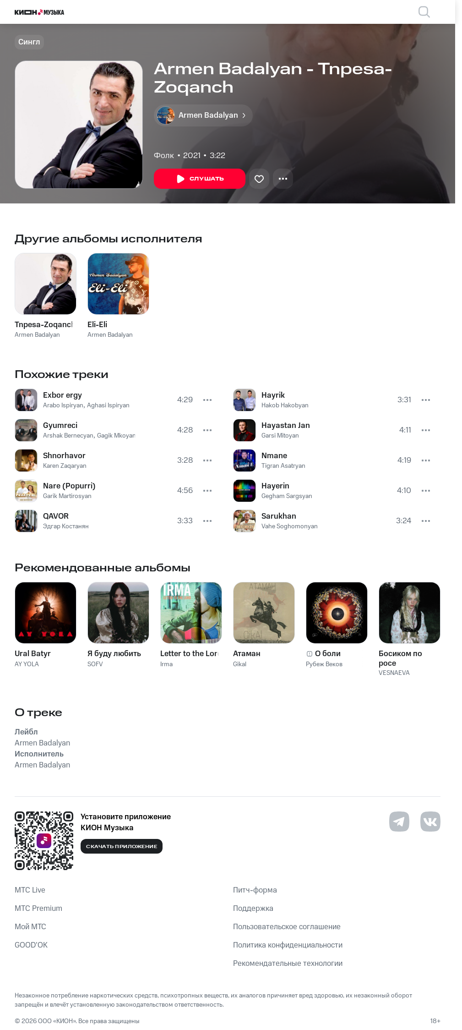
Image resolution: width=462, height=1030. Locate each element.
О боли (328, 653)
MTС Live (30, 890)
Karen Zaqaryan (65, 466)
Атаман (247, 653)
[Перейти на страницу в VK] (430, 821)
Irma (166, 664)
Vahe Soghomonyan (289, 526)
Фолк (164, 155)
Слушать (199, 179)
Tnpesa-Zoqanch (45, 324)
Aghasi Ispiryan (108, 405)
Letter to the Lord (191, 653)
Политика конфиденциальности (287, 945)
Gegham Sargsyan (286, 496)
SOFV (95, 664)
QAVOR (56, 516)
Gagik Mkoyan (116, 435)
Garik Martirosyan (67, 496)
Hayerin (275, 486)
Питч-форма (255, 890)
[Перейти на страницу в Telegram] (399, 821)
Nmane (274, 455)
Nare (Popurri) (69, 486)
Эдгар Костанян (66, 526)
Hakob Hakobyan (285, 405)
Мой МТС (30, 926)
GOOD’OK (31, 945)
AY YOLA (27, 664)
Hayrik (273, 395)
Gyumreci (60, 425)
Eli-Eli (97, 324)
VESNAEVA (394, 673)
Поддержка (253, 908)
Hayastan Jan (285, 425)
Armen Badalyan (37, 335)
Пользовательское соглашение (287, 926)
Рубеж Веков (324, 664)
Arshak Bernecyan (68, 435)
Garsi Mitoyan (280, 435)
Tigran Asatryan (283, 466)
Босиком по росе (400, 658)
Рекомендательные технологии (287, 963)
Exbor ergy (62, 395)
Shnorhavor (64, 455)
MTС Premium (38, 908)
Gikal (239, 664)
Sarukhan (278, 516)
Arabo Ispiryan (63, 405)
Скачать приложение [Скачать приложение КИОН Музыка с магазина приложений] (121, 847)
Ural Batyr (33, 653)
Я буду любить (114, 653)
